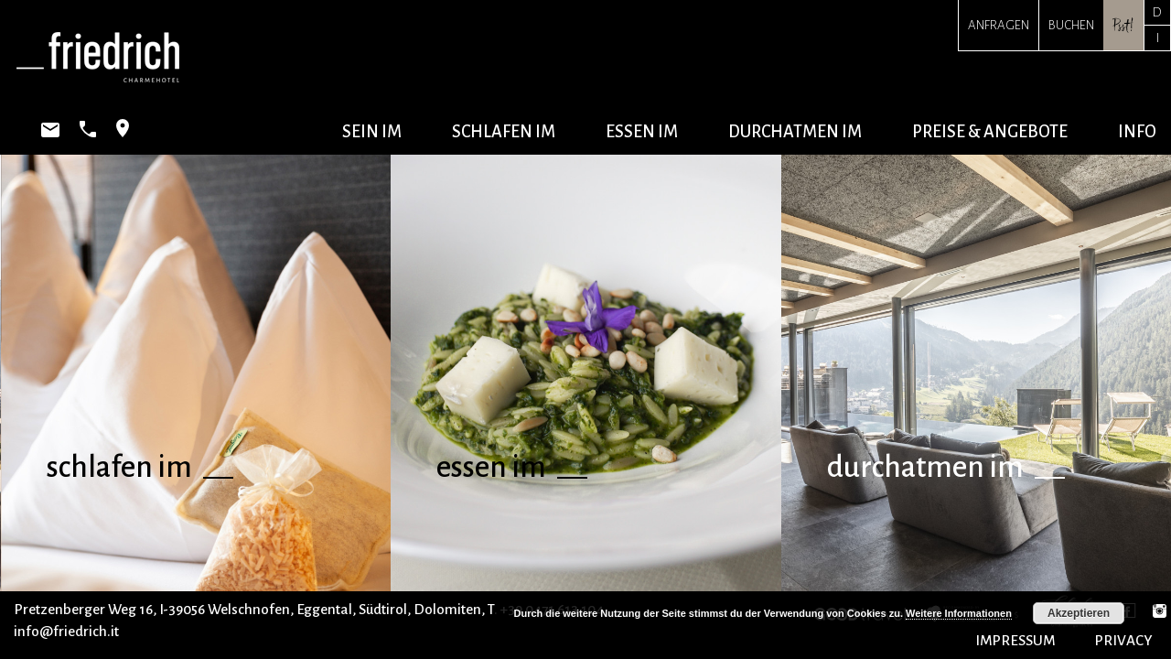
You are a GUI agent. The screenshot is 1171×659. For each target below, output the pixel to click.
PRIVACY (1123, 640)
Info (1137, 132)
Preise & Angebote (990, 132)
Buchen (1071, 25)
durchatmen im (795, 132)
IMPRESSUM (1015, 640)
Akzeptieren (1078, 613)
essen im (642, 132)
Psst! (1123, 25)
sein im (372, 132)
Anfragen (998, 25)
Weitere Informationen (959, 613)
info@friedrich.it (66, 631)
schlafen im (503, 132)
